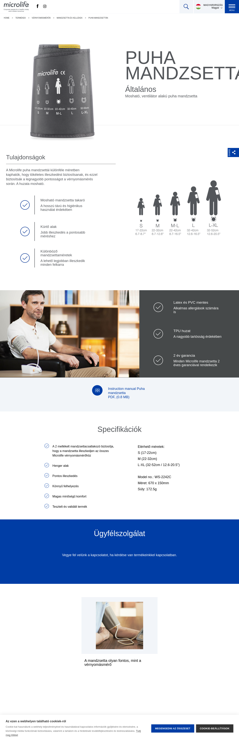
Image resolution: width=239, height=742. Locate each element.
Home (6, 18)
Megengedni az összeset (172, 728)
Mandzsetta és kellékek (70, 18)
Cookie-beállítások (215, 728)
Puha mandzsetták (98, 18)
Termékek (20, 18)
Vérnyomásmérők (41, 18)
